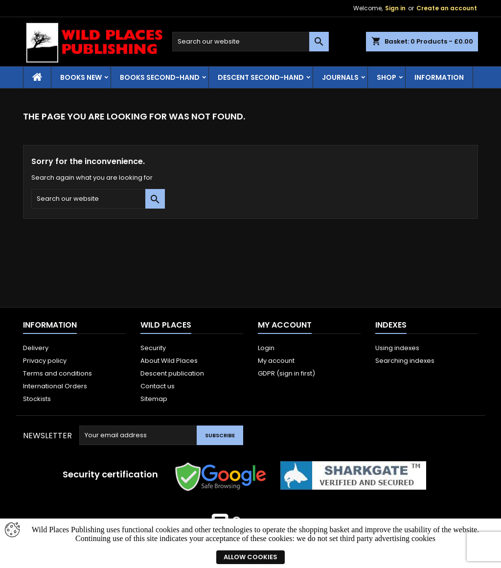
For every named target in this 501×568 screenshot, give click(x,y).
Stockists (37, 398)
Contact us (157, 386)
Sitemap (153, 398)
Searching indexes (404, 360)
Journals (340, 77)
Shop (386, 77)
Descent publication (172, 373)
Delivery (35, 348)
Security (153, 348)
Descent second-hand (261, 77)
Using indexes (397, 348)
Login (266, 348)
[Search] (250, 41)
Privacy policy (45, 360)
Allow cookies (250, 557)
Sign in (395, 8)
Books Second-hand (160, 77)
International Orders (55, 386)
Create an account (446, 8)
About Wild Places (169, 360)
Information (439, 77)
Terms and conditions (57, 373)
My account (276, 360)
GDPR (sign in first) (286, 373)
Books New (81, 77)
